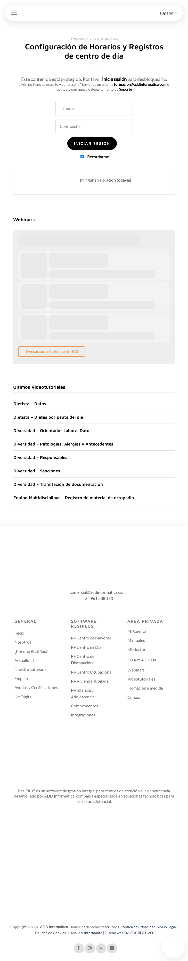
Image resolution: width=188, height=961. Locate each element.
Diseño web (114, 933)
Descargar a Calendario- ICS (51, 351)
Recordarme (94, 156)
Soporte (125, 89)
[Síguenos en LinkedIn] (112, 948)
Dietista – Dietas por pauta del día (48, 417)
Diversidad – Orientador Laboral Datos (52, 430)
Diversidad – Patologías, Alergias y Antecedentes (63, 443)
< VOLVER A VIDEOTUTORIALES (94, 38)
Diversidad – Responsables (40, 457)
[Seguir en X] (101, 948)
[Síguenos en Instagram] (90, 948)
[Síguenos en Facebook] (79, 948)
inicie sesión (114, 79)
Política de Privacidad (138, 927)
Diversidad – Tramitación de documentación (58, 484)
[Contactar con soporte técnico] (174, 947)
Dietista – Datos (29, 403)
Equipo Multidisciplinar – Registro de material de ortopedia (73, 497)
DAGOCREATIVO (138, 933)
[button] (14, 13)
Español (169, 12)
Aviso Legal (167, 927)
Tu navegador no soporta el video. (174, 946)
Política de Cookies (51, 933)
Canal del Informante (85, 933)
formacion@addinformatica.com (140, 84)
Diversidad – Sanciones (36, 470)
